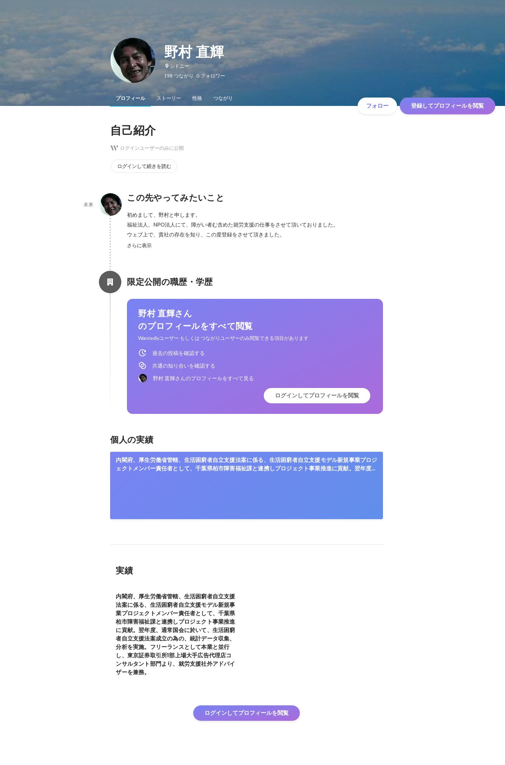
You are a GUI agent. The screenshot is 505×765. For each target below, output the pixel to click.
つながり (223, 98)
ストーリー (168, 98)
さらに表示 (139, 245)
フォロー (377, 106)
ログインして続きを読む (144, 166)
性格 (197, 98)
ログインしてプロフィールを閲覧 (317, 395)
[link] (246, 485)
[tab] (130, 98)
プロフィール (130, 98)
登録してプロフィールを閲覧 (447, 106)
